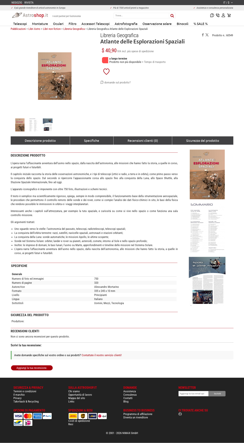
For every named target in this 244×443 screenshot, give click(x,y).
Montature (40, 24)
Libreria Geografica (74, 29)
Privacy (17, 398)
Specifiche (91, 140)
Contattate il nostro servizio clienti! (102, 355)
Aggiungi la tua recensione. (31, 368)
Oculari (58, 24)
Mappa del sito (76, 398)
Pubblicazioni (18, 29)
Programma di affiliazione (137, 414)
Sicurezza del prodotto (202, 140)
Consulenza (130, 394)
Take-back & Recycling (26, 401)
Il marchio (19, 394)
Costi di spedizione (79, 420)
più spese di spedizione (140, 51)
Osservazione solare (157, 24)
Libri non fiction (52, 29)
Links (71, 401)
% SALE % (201, 24)
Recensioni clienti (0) (143, 140)
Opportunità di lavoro (80, 394)
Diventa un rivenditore (135, 417)
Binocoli (182, 24)
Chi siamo (74, 391)
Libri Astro (34, 29)
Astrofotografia (126, 24)
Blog (125, 401)
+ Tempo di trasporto (154, 62)
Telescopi (20, 24)
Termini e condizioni (24, 391)
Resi (70, 424)
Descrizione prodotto (40, 140)
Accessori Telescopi (96, 24)
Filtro (72, 24)
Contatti (128, 398)
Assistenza (129, 391)
